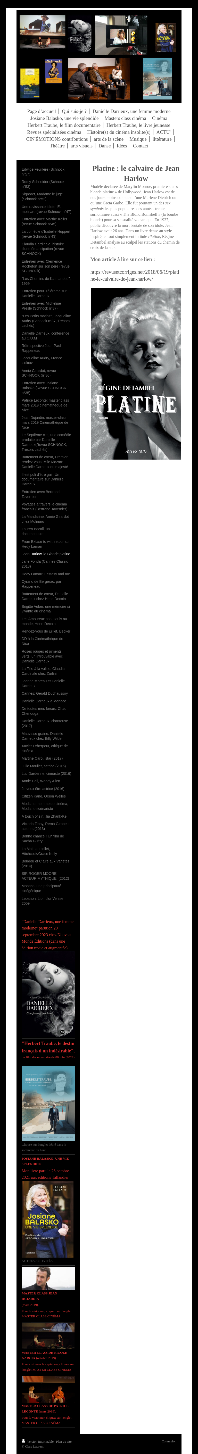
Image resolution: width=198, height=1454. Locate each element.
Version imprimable (38, 1441)
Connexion (169, 1441)
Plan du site (64, 1441)
